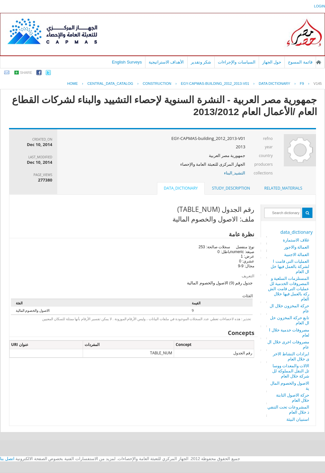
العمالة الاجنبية (296, 254)
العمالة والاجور (296, 247)
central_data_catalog (110, 83)
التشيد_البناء (235, 173)
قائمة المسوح (300, 62)
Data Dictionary (274, 83)
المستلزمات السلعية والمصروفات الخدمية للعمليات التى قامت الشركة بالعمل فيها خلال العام (288, 288)
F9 (302, 83)
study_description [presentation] (231, 188)
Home (72, 83)
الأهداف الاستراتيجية (166, 62)
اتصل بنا (7, 458)
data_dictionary (296, 232)
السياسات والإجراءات (236, 62)
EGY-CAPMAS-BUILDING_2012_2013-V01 (215, 83)
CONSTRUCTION (157, 83)
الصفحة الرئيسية (318, 62)
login (319, 6)
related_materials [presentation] (283, 188)
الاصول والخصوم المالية (290, 385)
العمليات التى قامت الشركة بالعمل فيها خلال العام (290, 266)
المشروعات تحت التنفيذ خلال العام (288, 409)
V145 (317, 83)
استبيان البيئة (297, 419)
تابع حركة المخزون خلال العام (289, 320)
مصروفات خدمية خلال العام (289, 332)
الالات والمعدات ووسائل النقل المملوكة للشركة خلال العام (290, 371)
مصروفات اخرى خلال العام (288, 344)
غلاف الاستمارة (296, 239)
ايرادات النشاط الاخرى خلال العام (291, 356)
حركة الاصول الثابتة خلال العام (293, 397)
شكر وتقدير (201, 62)
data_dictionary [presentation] (181, 188)
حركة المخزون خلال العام (289, 308)
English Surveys (127, 62)
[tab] (283, 188)
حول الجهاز (272, 62)
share (26, 72)
